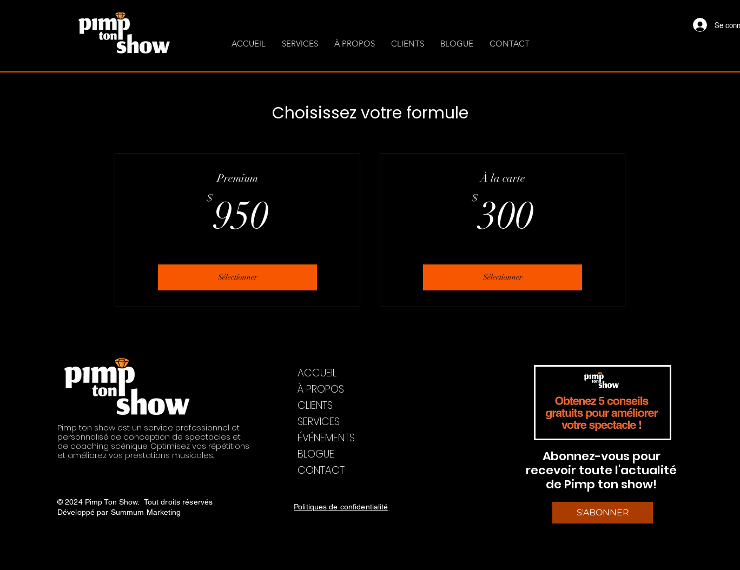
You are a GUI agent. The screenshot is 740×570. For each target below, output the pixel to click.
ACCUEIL (317, 373)
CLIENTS (315, 405)
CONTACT (321, 470)
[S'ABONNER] (602, 512)
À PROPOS (321, 389)
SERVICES (319, 421)
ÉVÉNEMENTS (326, 437)
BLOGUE (316, 454)
